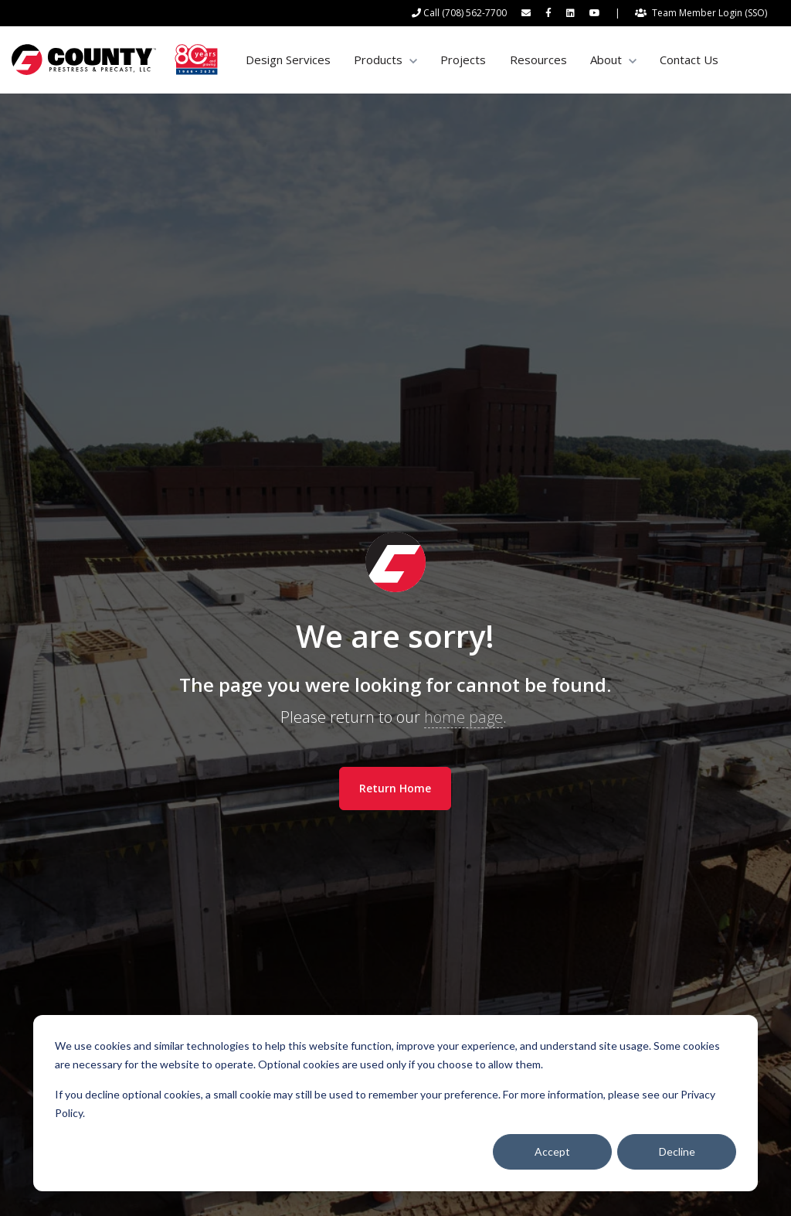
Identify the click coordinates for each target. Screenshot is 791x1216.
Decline (677, 1151)
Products (378, 59)
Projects (463, 59)
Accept (552, 1151)
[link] (115, 58)
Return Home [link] (395, 788)
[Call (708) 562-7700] (459, 13)
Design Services (288, 59)
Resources (538, 59)
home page (463, 717)
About (606, 59)
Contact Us (689, 59)
